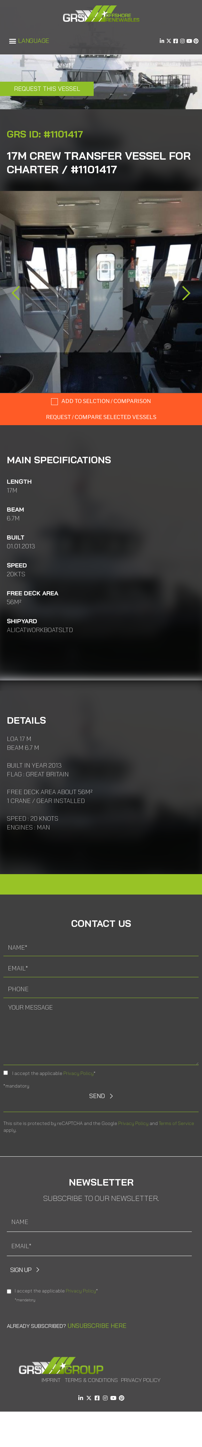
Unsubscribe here (96, 1326)
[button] (12, 41)
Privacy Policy (78, 1073)
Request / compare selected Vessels (101, 417)
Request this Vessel (47, 89)
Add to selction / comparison (106, 401)
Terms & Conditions (91, 1380)
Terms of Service (176, 1123)
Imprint (51, 1380)
